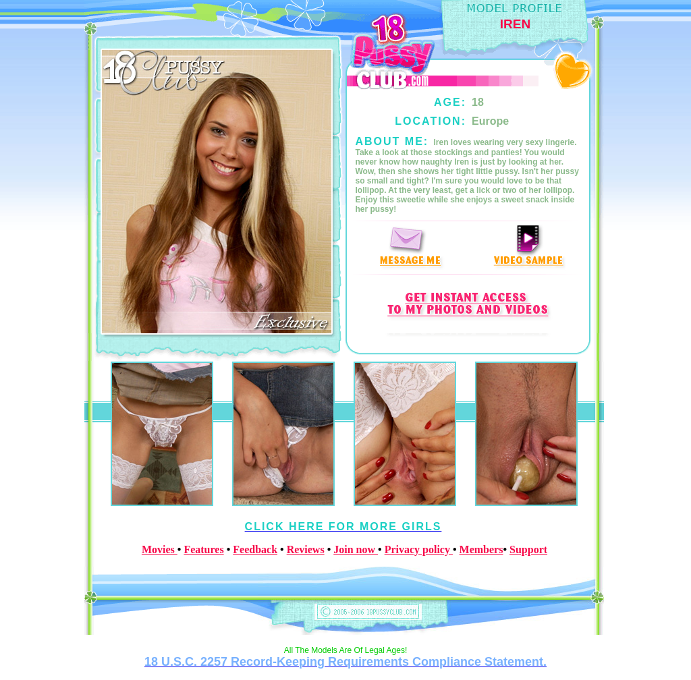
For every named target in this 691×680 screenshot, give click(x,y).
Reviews (306, 549)
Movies (159, 549)
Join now (355, 549)
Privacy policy (419, 549)
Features (203, 549)
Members (481, 549)
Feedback (255, 549)
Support (528, 549)
